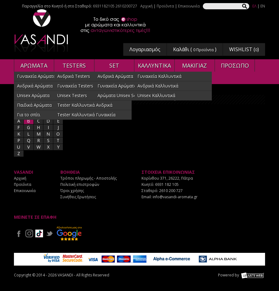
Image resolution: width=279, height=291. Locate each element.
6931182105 (104, 6)
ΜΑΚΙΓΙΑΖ (194, 65)
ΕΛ (254, 6)
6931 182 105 (167, 184)
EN (262, 6)
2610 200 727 (171, 190)
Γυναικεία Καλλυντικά (159, 76)
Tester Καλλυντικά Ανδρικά (84, 105)
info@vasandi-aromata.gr (175, 196)
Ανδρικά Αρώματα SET (120, 76)
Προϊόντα (165, 6)
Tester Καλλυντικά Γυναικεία (86, 115)
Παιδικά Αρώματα (34, 105)
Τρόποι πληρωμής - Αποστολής (88, 178)
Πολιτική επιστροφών (79, 184)
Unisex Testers (72, 95)
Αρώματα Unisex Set (118, 95)
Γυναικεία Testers (75, 86)
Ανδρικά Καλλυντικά (157, 86)
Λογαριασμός (144, 49)
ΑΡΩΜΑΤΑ (33, 65)
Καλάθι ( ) (194, 49)
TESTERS (74, 65)
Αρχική (146, 6)
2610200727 (126, 6)
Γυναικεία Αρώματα (36, 76)
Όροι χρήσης (72, 190)
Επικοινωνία (189, 6)
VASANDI (42, 30)
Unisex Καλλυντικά (156, 95)
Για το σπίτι (28, 115)
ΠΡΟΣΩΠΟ (235, 65)
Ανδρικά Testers (73, 76)
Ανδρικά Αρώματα (35, 86)
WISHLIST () (244, 49)
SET (114, 65)
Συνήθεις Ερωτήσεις (78, 196)
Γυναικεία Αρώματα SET (121, 86)
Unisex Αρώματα (33, 95)
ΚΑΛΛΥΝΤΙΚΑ (154, 65)
